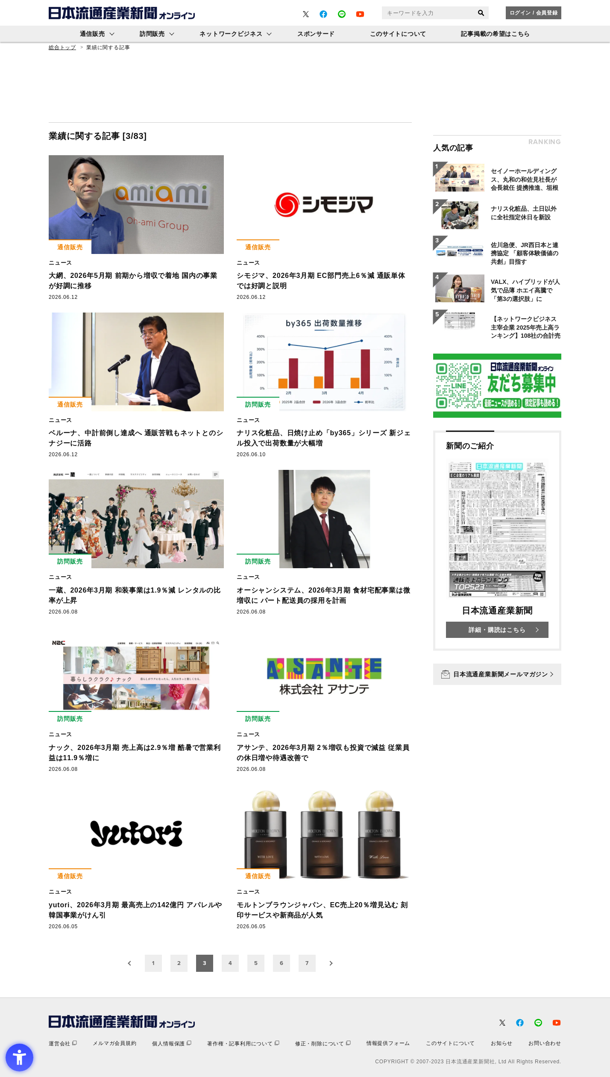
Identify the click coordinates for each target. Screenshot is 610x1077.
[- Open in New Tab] (306, 14)
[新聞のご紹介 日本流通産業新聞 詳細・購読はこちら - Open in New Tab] (497, 541)
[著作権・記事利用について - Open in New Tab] (243, 1043)
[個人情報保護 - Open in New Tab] (171, 1043)
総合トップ (62, 47)
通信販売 (92, 33)
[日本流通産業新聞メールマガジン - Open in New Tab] (497, 674)
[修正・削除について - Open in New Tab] (323, 1043)
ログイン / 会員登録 (534, 13)
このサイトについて (398, 33)
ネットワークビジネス (230, 33)
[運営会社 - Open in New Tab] (63, 1043)
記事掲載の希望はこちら (495, 33)
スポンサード (316, 33)
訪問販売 (152, 33)
